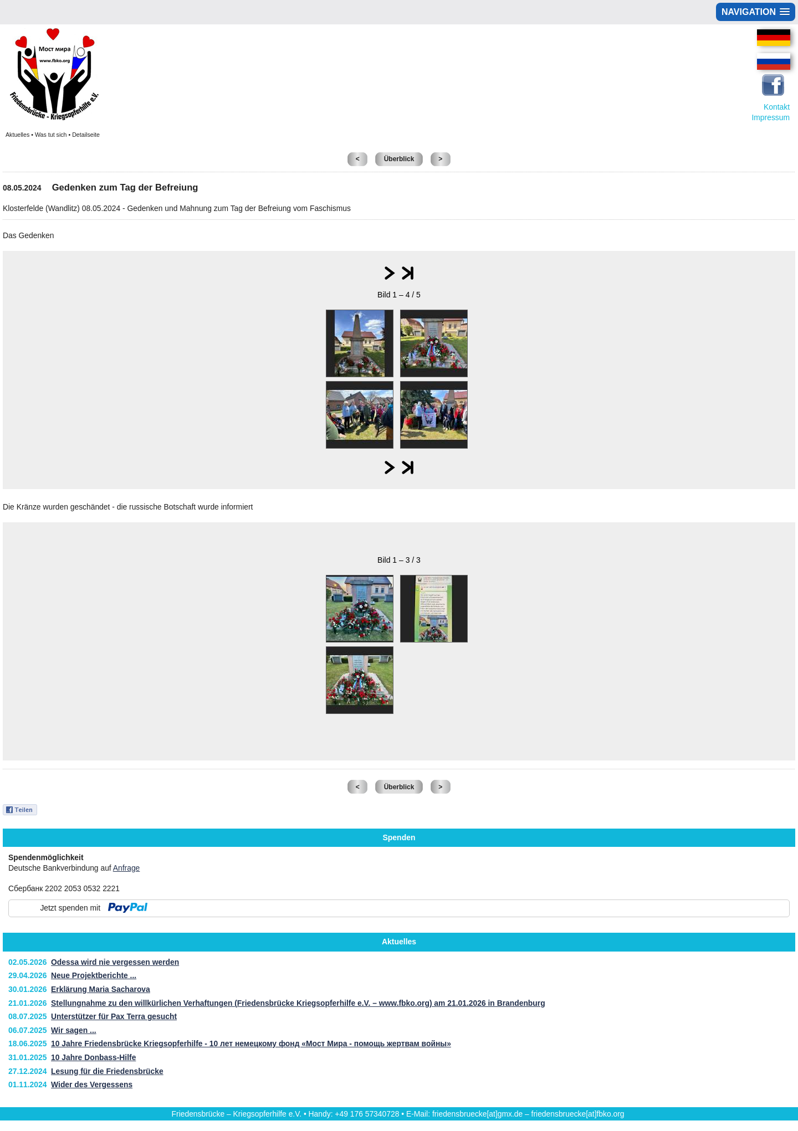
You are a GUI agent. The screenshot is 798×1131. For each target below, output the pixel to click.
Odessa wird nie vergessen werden (115, 962)
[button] (755, 12)
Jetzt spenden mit (70, 907)
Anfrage (126, 867)
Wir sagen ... (73, 1030)
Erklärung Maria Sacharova (100, 989)
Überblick (399, 159)
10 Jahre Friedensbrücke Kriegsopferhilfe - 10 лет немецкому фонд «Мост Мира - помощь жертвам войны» (251, 1043)
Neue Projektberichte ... (93, 975)
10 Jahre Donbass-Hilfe (93, 1057)
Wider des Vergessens (91, 1084)
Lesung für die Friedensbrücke (107, 1071)
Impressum (770, 117)
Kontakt (777, 106)
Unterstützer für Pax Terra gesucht (114, 1016)
